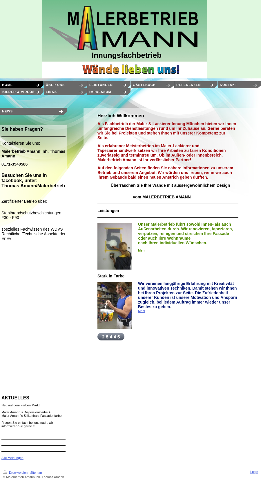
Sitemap (36, 472)
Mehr (141, 311)
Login (254, 471)
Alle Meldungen (12, 458)
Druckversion (15, 472)
